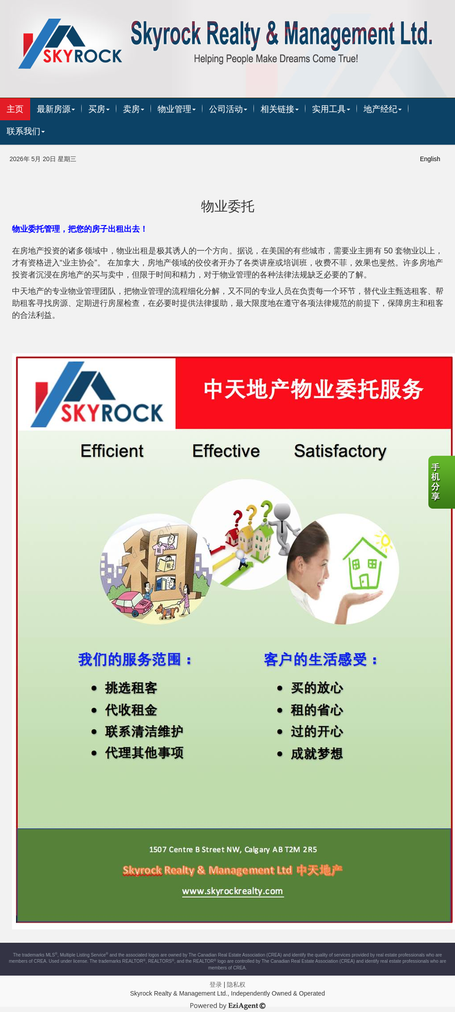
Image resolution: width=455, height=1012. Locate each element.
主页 (15, 109)
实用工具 (331, 109)
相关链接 (280, 109)
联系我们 (26, 131)
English (430, 158)
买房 (99, 109)
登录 (216, 984)
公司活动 (228, 109)
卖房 (133, 109)
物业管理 (177, 109)
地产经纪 (383, 109)
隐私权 (236, 984)
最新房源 (56, 109)
